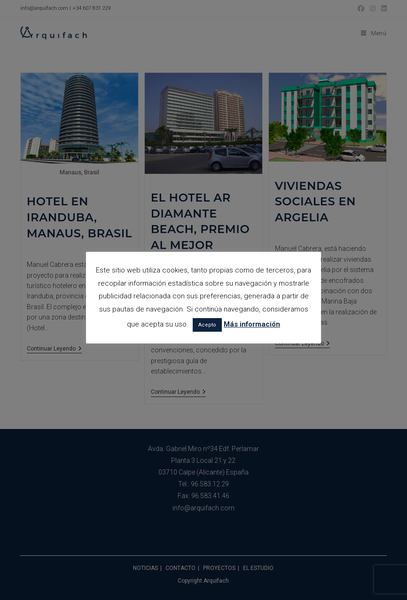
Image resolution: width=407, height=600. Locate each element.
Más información (252, 324)
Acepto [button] (207, 325)
